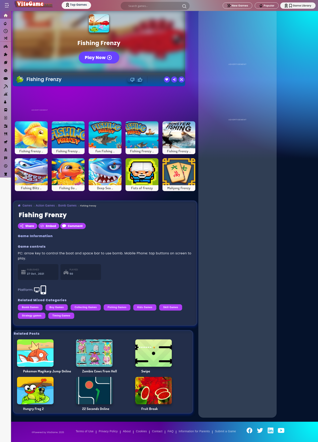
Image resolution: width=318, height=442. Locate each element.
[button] (184, 6)
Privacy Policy (108, 431)
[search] (155, 6)
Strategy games (31, 315)
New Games (237, 5)
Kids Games (144, 307)
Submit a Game (225, 431)
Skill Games (170, 307)
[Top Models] (76, 4)
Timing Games (61, 315)
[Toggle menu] (6, 5)
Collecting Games (86, 307)
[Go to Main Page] (33, 5)
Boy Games (56, 307)
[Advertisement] (105, 97)
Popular (266, 5)
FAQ (171, 431)
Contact (157, 431)
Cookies (141, 431)
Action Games (45, 205)
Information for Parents (194, 431)
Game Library (300, 6)
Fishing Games (117, 307)
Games (27, 205)
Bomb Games (67, 205)
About (127, 431)
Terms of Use (84, 431)
